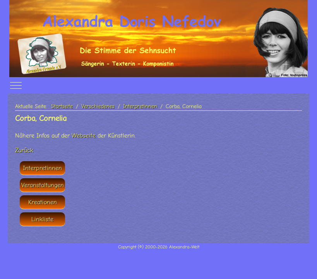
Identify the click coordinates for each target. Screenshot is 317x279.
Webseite (84, 135)
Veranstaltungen (42, 185)
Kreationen (42, 202)
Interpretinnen (42, 168)
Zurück (24, 150)
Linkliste (42, 219)
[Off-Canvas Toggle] (16, 85)
